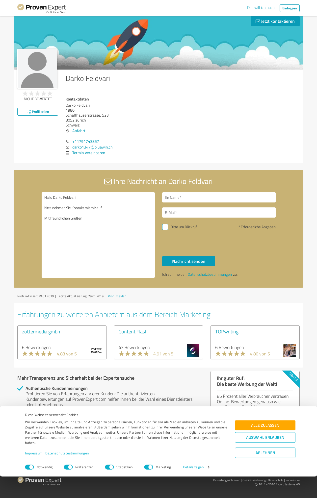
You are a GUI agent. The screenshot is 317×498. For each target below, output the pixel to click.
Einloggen (289, 8)
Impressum (34, 475)
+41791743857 (85, 141)
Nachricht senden (188, 261)
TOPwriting (226, 331)
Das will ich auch (261, 7)
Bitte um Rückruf (184, 226)
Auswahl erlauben (265, 459)
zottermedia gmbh (41, 331)
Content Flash (133, 331)
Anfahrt (78, 130)
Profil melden (117, 296)
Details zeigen (193, 488)
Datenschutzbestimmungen (67, 475)
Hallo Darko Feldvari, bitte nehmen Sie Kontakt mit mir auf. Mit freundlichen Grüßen (98, 235)
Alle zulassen (265, 447)
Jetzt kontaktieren (275, 21)
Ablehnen (265, 474)
